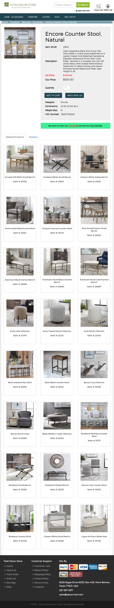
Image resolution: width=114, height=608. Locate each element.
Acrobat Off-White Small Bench (20, 177)
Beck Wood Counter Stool (57, 382)
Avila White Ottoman (94, 331)
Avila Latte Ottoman (20, 331)
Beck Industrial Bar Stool (20, 382)
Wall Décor (71, 17)
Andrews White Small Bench (57, 177)
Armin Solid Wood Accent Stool (20, 228)
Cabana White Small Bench (57, 536)
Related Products (15, 137)
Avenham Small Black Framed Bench (57, 280)
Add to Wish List (74, 95)
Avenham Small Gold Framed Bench (94, 280)
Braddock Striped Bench (57, 485)
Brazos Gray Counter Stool (94, 485)
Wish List (11, 578)
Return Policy (41, 570)
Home (7, 17)
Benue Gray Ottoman (94, 382)
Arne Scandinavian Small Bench (94, 229)
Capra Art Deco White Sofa (94, 536)
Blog (9, 587)
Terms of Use (41, 582)
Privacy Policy (41, 578)
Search (83, 4)
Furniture (34, 17)
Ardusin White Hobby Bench (94, 177)
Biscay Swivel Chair (20, 434)
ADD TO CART (53, 95)
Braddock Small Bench (20, 485)
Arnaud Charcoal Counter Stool (57, 228)
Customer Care (42, 566)
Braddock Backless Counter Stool (94, 434)
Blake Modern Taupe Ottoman (57, 434)
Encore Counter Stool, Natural (61, 22)
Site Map (11, 582)
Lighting (47, 17)
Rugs (59, 17)
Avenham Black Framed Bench (20, 280)
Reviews (33, 137)
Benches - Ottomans (32, 22)
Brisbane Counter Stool (20, 536)
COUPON (73, 125)
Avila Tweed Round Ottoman (57, 331)
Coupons (39, 587)
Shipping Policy (42, 574)
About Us (11, 570)
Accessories (18, 17)
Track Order (13, 574)
